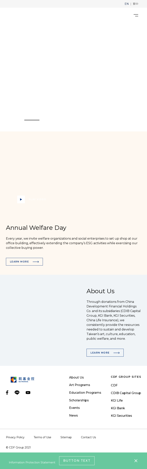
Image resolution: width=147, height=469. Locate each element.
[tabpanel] (73, 77)
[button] (127, 4)
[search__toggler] (125, 15)
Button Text (77, 460)
